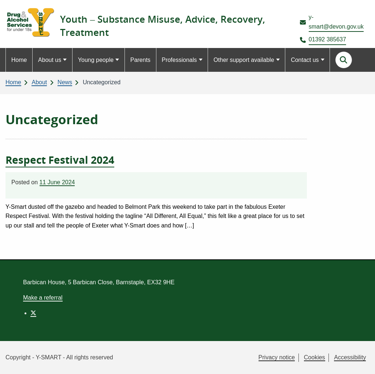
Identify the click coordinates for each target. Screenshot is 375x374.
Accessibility (350, 357)
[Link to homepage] (29, 22)
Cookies (314, 357)
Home (19, 60)
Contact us (305, 60)
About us (49, 60)
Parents (140, 60)
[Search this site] (343, 60)
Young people (96, 60)
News (64, 82)
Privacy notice (277, 357)
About (39, 82)
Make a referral (43, 298)
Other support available (244, 60)
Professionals (179, 60)
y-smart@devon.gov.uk (336, 22)
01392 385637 (327, 39)
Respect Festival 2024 (59, 160)
